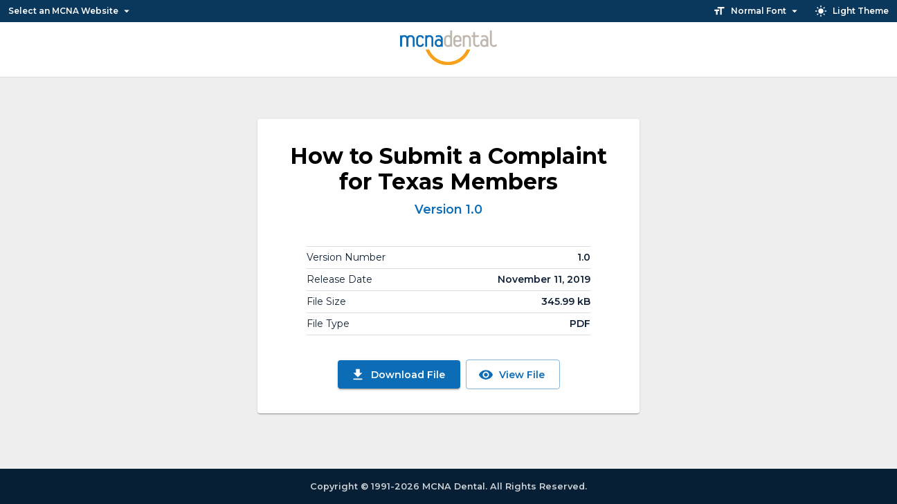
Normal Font (757, 11)
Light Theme (852, 11)
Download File (399, 374)
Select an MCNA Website (70, 11)
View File (512, 374)
